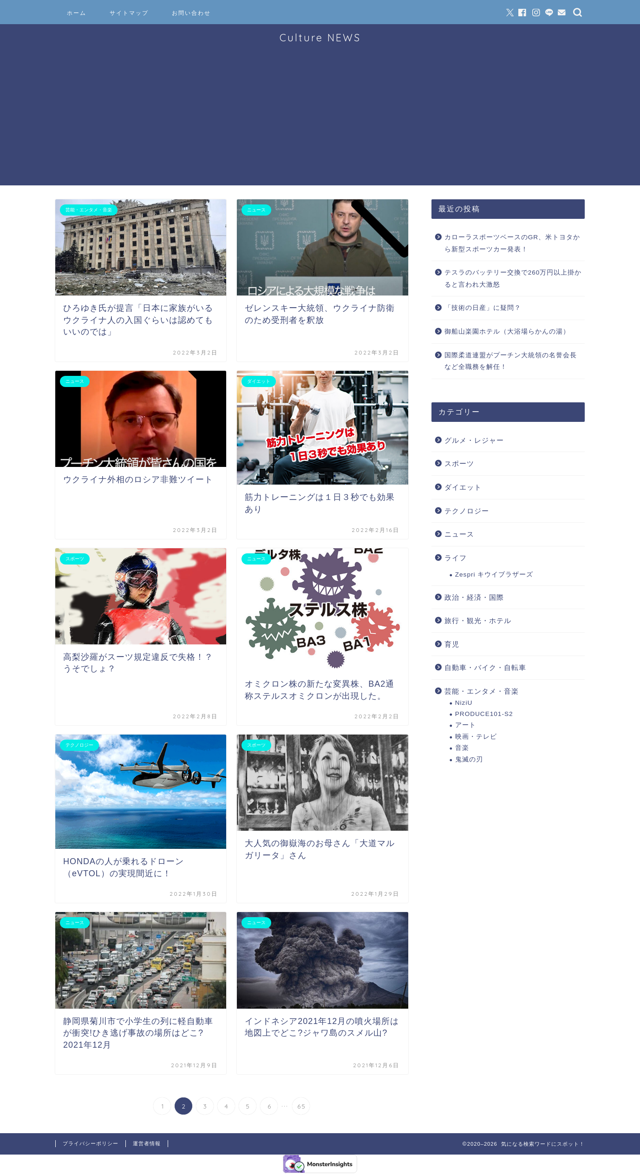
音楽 (462, 747)
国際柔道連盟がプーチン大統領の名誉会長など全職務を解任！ (510, 361)
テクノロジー (466, 511)
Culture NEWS (320, 37)
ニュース (459, 534)
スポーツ (459, 463)
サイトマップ (129, 12)
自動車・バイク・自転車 (485, 667)
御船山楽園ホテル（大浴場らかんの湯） (507, 331)
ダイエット (463, 487)
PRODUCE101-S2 (484, 713)
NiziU (463, 702)
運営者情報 (147, 1143)
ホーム (76, 12)
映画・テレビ (476, 736)
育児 (451, 644)
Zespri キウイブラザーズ (494, 574)
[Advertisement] (320, 120)
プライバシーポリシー (90, 1143)
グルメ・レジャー (474, 440)
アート (465, 725)
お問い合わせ (191, 12)
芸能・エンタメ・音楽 (481, 691)
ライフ (455, 558)
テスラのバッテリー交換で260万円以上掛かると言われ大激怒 (513, 278)
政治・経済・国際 (474, 597)
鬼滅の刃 (469, 759)
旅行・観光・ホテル (477, 620)
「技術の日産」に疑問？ (482, 307)
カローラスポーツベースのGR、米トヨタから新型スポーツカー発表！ (512, 243)
